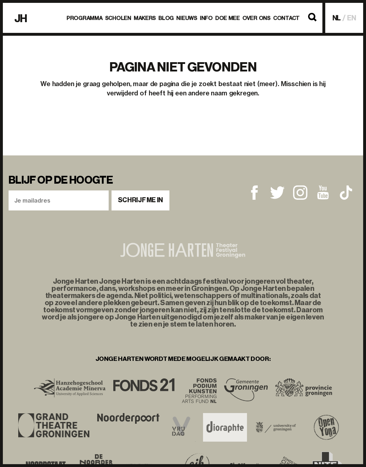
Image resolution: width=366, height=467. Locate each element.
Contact (286, 18)
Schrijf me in (140, 200)
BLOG (166, 18)
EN (351, 18)
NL (336, 18)
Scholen (118, 18)
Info (206, 18)
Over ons (256, 18)
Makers (145, 18)
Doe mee (227, 18)
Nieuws (186, 18)
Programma (84, 18)
